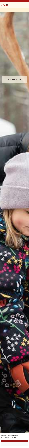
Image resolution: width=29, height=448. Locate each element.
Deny (14, 443)
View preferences (14, 445)
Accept (14, 441)
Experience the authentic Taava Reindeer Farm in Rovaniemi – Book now (14, 10)
